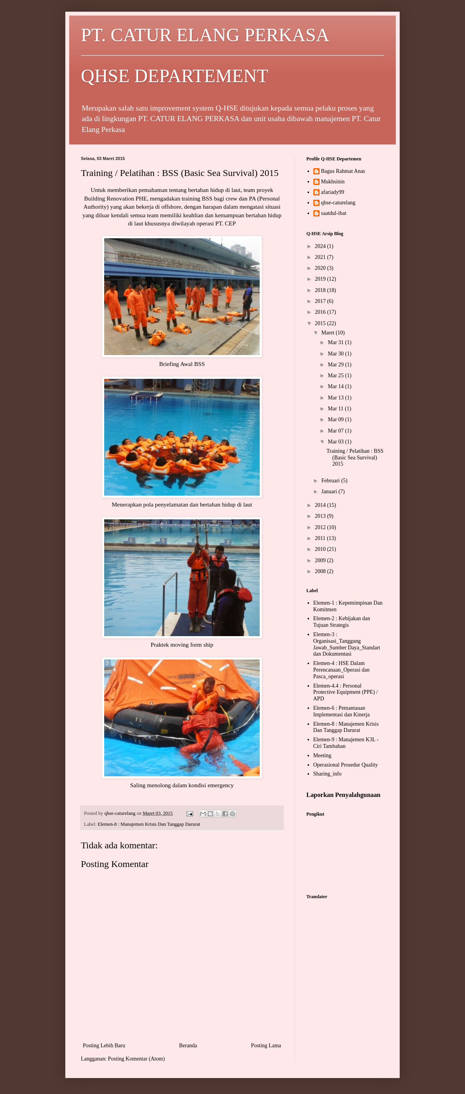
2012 (321, 527)
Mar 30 (336, 354)
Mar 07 (336, 431)
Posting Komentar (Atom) (136, 1059)
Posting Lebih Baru (104, 1045)
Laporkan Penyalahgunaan (343, 795)
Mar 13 (336, 398)
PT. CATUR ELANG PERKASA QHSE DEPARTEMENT (232, 55)
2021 (321, 257)
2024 (321, 246)
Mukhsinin (333, 182)
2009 (321, 560)
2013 (321, 516)
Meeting (322, 755)
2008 (321, 571)
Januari (329, 491)
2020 (321, 268)
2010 (321, 549)
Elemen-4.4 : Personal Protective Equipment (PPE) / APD (345, 692)
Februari (331, 481)
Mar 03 (336, 442)
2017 (321, 301)
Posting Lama (266, 1045)
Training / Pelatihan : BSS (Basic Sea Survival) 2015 (355, 457)
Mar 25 (336, 375)
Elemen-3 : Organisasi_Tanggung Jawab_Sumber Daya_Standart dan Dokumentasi (346, 644)
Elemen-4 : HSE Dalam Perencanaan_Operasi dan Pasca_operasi (341, 669)
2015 (321, 323)
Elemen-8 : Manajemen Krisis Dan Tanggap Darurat (149, 824)
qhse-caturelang (338, 203)
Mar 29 (336, 365)
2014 (321, 505)
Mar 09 (336, 419)
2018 (321, 290)
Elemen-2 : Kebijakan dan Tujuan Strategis (342, 622)
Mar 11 (336, 409)
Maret (328, 333)
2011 (321, 538)
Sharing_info (327, 774)
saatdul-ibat (333, 213)
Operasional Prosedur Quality (345, 765)
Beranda (188, 1045)
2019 (321, 279)
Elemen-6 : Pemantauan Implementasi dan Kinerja (341, 711)
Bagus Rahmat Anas (343, 171)
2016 (321, 312)
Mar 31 (336, 342)
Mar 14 (336, 386)
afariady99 (332, 192)
